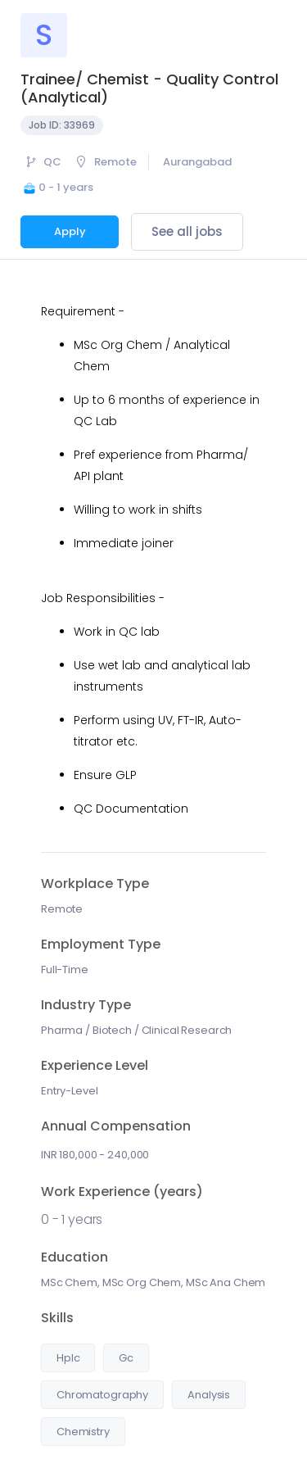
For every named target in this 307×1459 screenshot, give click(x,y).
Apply (70, 231)
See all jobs (187, 231)
